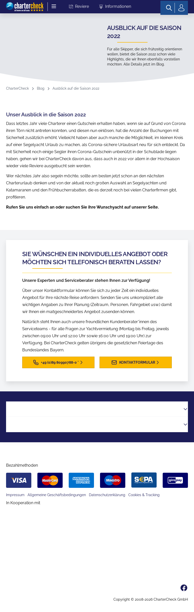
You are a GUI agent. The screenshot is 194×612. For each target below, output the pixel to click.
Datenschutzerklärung (107, 495)
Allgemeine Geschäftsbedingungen (57, 495)
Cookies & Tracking (144, 495)
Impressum (15, 495)
